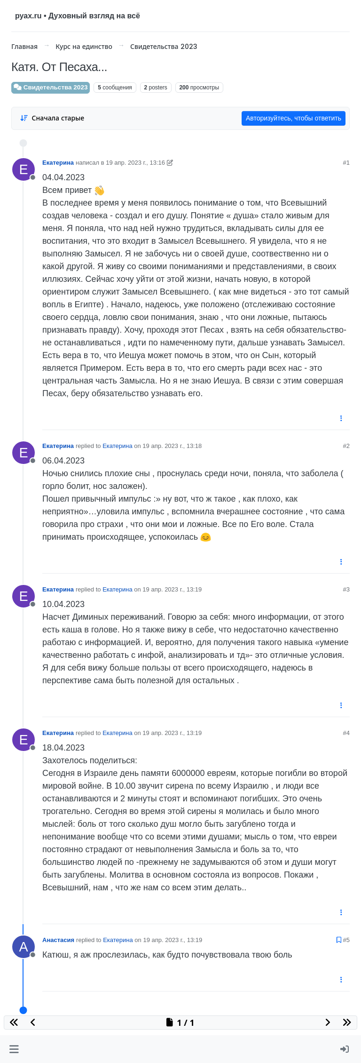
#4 (346, 732)
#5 (346, 939)
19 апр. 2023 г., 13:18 (172, 445)
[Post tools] (341, 418)
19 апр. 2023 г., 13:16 (135, 162)
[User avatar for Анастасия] (23, 946)
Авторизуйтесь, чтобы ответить (293, 118)
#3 (346, 589)
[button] (14, 1049)
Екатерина (58, 162)
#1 (346, 162)
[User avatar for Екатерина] (23, 169)
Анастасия (58, 939)
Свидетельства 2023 (50, 87)
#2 (346, 445)
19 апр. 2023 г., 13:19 (172, 589)
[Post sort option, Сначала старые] (52, 118)
